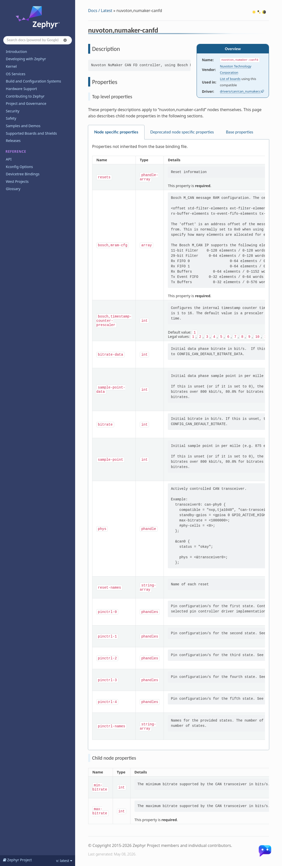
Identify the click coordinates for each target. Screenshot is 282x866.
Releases (13, 140)
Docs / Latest (100, 10)
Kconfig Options (19, 166)
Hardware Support (21, 88)
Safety (11, 118)
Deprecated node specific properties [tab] (182, 132)
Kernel (11, 66)
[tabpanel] (178, 444)
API (9, 159)
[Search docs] (37, 40)
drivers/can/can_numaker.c (240, 91)
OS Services (15, 73)
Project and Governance (26, 103)
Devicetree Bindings (22, 174)
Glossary (13, 188)
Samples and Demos (23, 125)
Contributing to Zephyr (25, 96)
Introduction (16, 51)
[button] (65, 40)
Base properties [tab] (239, 132)
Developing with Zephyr (26, 58)
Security (12, 111)
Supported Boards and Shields (31, 133)
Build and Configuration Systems (33, 81)
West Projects (17, 181)
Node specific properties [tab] (116, 132)
